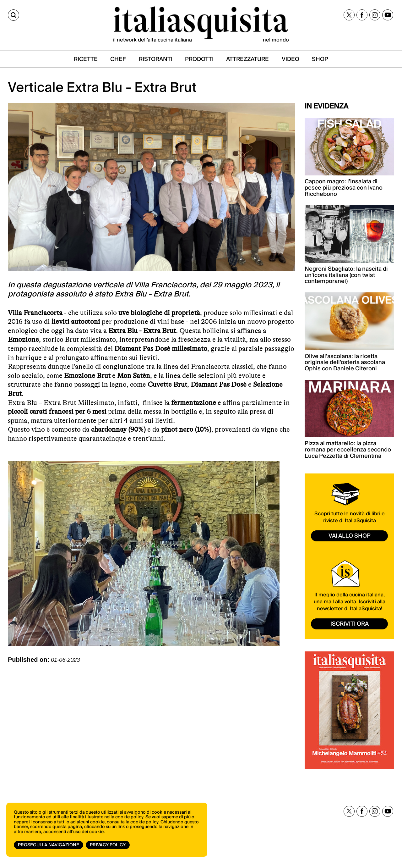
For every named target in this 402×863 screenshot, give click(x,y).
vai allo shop (350, 536)
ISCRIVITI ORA (349, 624)
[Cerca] (13, 15)
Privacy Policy (108, 845)
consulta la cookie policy (132, 822)
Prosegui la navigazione (48, 845)
